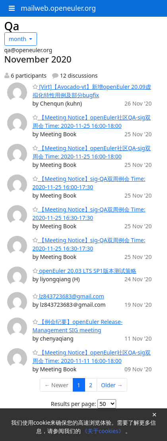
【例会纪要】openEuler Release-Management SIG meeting (78, 326)
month (18, 39)
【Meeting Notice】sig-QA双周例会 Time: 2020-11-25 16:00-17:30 (89, 183)
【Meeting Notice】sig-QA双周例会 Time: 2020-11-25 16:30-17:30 (89, 213)
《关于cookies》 (103, 431)
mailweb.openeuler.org (58, 8)
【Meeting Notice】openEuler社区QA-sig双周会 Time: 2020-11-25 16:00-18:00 (92, 121)
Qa (11, 25)
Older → (111, 385)
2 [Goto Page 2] (90, 385)
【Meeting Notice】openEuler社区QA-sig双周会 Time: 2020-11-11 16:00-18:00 (92, 357)
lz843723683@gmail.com (68, 296)
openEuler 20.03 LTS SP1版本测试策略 (84, 270)
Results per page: (73, 404)
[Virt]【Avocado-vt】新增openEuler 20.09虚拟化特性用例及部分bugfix (92, 91)
